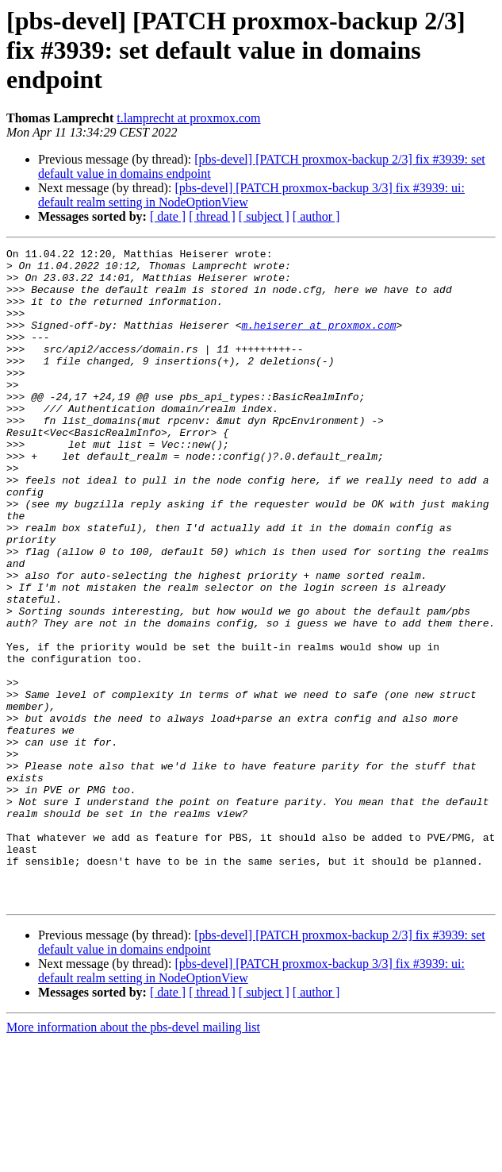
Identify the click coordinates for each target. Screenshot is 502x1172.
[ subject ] (264, 216)
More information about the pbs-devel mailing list (133, 1158)
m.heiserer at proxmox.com (318, 341)
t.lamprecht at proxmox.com (188, 118)
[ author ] (316, 216)
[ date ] (168, 216)
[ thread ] (212, 216)
